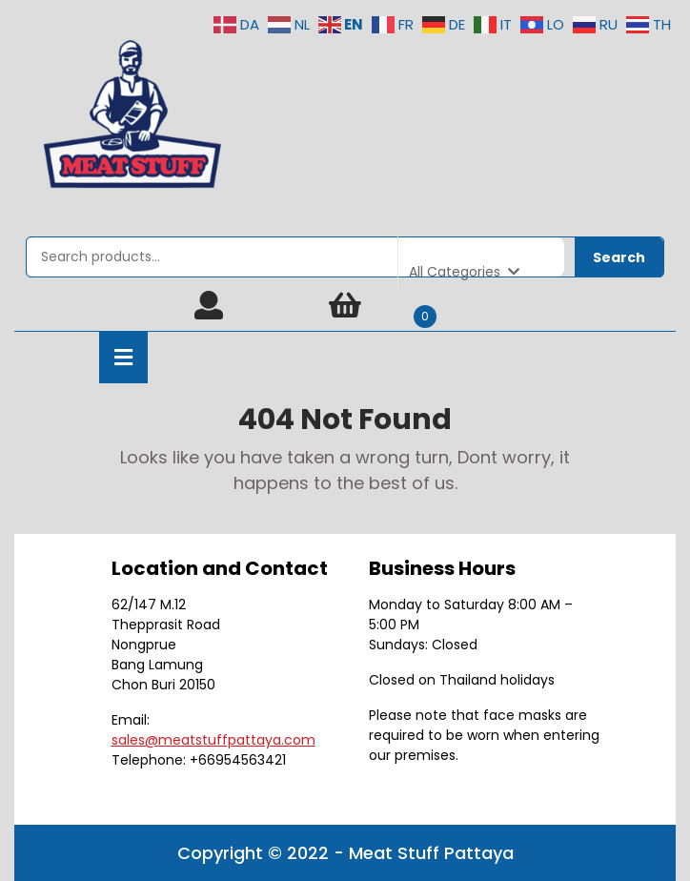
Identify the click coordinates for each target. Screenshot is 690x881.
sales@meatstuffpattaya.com (213, 739)
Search (619, 257)
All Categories (464, 271)
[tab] (123, 357)
